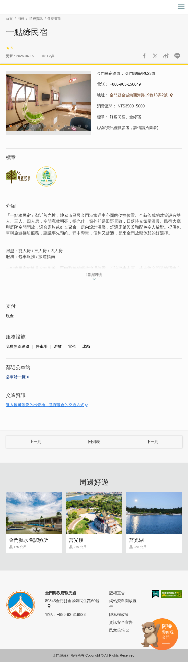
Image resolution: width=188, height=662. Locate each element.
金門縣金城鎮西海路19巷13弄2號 (139, 95)
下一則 (152, 442)
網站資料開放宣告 (123, 604)
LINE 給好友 (177, 56)
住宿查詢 (54, 19)
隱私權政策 (119, 614)
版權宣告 (117, 593)
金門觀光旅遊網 (94, 7)
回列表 (94, 442)
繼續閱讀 (94, 275)
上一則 (35, 442)
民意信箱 (119, 630)
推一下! (155, 56)
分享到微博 (166, 56)
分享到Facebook (144, 56)
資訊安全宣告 (121, 622)
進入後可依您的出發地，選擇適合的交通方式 (45, 405)
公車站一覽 (15, 377)
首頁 (9, 19)
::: (1, 3)
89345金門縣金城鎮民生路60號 (72, 603)
